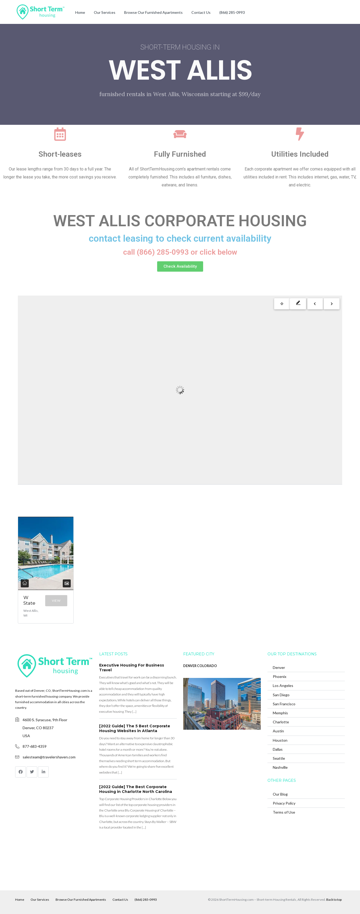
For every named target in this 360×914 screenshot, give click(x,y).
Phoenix (279, 676)
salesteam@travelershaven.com (49, 756)
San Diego (281, 694)
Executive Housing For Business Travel (131, 667)
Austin (278, 730)
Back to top (334, 899)
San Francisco (284, 703)
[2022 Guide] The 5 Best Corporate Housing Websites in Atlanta (134, 728)
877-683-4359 (35, 746)
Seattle (279, 758)
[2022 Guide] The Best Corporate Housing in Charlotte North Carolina (135, 789)
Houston (280, 740)
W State (29, 600)
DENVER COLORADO (200, 666)
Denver (279, 667)
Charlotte (281, 721)
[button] (180, 266)
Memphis (280, 712)
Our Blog (280, 794)
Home (80, 12)
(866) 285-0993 (232, 12)
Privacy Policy (284, 803)
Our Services (104, 12)
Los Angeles (283, 685)
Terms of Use (284, 812)
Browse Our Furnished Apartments (153, 12)
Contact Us (201, 12)
